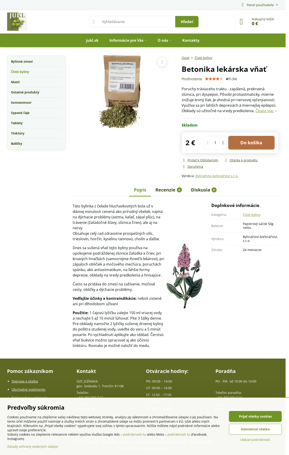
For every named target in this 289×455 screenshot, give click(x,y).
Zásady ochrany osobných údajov (32, 446)
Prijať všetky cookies (255, 416)
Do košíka (251, 143)
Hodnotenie (192, 78)
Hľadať (187, 21)
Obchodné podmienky (28, 389)
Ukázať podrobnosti (255, 439)
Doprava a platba (25, 381)
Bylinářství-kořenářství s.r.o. (217, 176)
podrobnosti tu (134, 434)
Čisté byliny (251, 214)
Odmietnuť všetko (255, 429)
